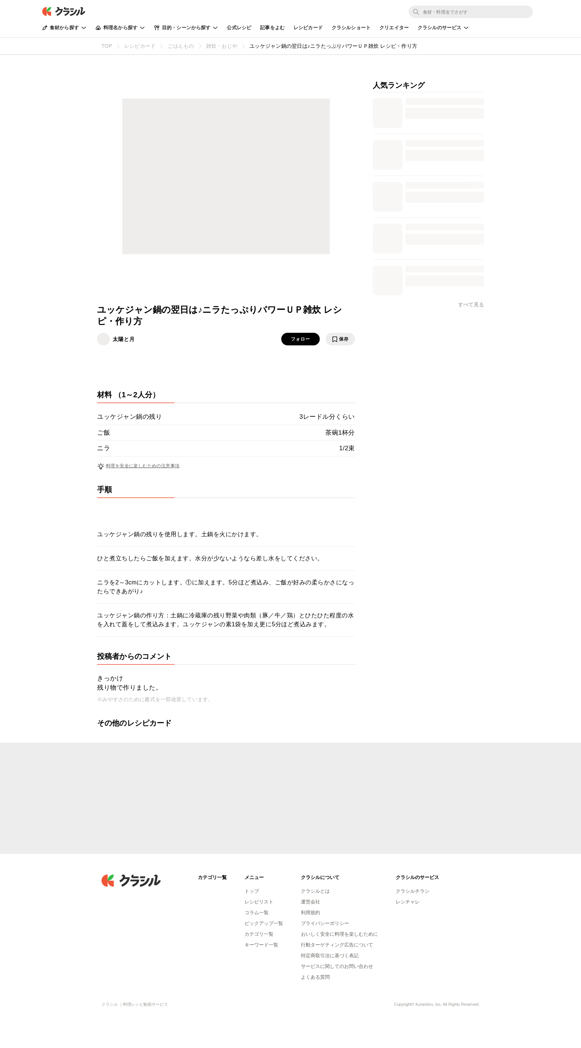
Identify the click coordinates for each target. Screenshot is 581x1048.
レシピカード (308, 27)
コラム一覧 (257, 912)
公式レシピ (239, 27)
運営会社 (310, 902)
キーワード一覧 (261, 945)
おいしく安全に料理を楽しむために (339, 934)
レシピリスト (259, 902)
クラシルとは (315, 891)
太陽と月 (124, 339)
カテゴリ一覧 (259, 934)
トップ (252, 891)
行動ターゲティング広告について (337, 945)
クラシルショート (351, 27)
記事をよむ (272, 27)
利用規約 (310, 912)
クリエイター (394, 27)
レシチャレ (408, 902)
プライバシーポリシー (325, 923)
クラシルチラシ (412, 891)
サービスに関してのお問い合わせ (337, 966)
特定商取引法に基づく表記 (330, 955)
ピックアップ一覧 (264, 923)
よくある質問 (315, 977)
